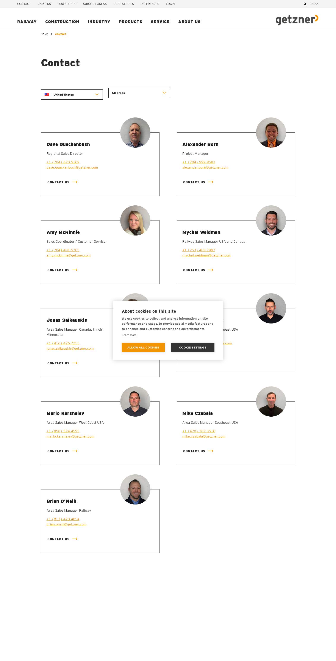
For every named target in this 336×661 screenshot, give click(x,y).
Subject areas (95, 4)
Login (170, 4)
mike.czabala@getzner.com (203, 436)
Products (130, 21)
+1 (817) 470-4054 (63, 519)
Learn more (129, 335)
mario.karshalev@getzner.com (70, 436)
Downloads (67, 4)
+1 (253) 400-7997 (198, 250)
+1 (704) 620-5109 (63, 162)
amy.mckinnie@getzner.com (69, 255)
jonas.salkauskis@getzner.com (70, 348)
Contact (24, 4)
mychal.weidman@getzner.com (206, 255)
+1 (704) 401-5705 (63, 250)
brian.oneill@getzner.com (67, 524)
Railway (27, 21)
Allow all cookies (143, 347)
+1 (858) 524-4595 (63, 431)
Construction (62, 21)
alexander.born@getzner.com (205, 167)
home (44, 34)
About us (189, 21)
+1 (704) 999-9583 (198, 162)
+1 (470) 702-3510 (198, 431)
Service (160, 21)
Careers (44, 4)
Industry (99, 21)
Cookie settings (193, 347)
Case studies (124, 4)
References (150, 4)
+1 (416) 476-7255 (63, 343)
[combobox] (315, 3)
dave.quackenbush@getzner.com (72, 167)
